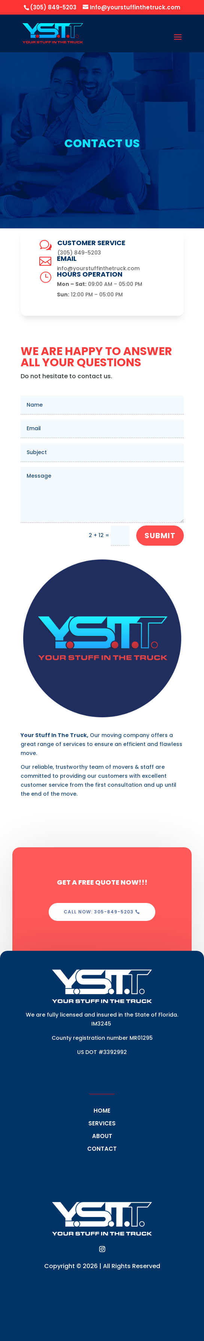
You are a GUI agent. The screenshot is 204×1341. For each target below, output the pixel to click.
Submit (160, 535)
